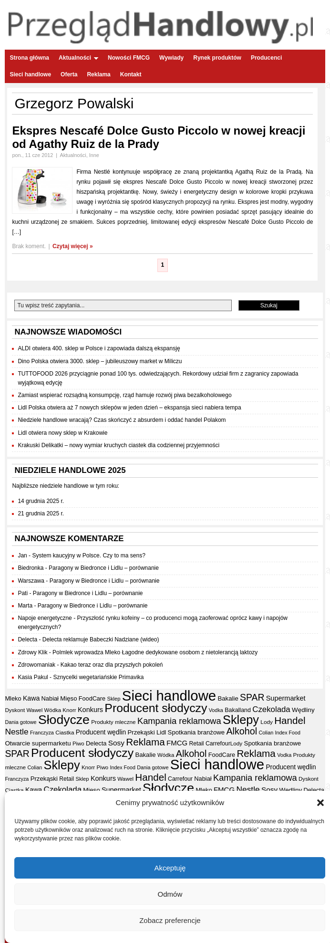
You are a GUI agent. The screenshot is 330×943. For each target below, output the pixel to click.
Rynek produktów (217, 57)
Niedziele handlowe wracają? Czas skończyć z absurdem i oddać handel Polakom (122, 420)
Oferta (69, 74)
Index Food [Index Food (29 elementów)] (287, 732)
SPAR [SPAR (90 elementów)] (252, 697)
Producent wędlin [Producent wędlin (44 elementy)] (101, 732)
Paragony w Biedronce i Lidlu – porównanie (104, 568)
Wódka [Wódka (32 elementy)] (52, 710)
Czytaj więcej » (72, 246)
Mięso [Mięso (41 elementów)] (68, 698)
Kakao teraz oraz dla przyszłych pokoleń (112, 664)
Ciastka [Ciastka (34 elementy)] (64, 732)
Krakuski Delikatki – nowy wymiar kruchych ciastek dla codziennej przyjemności (118, 445)
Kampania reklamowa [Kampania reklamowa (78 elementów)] (179, 721)
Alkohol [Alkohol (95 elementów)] (241, 731)
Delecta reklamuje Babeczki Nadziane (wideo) (100, 639)
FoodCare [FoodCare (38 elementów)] (92, 698)
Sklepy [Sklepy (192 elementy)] (241, 719)
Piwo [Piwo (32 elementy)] (78, 743)
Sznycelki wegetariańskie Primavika (98, 677)
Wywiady (171, 57)
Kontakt (131, 74)
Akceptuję (170, 868)
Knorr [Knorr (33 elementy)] (69, 710)
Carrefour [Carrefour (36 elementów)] (218, 743)
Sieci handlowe (30, 74)
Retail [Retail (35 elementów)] (196, 743)
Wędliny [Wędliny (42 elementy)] (303, 709)
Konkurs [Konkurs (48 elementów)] (90, 709)
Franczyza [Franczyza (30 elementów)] (42, 732)
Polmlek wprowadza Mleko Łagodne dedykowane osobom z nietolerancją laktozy (155, 652)
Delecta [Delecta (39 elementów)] (96, 743)
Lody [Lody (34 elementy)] (266, 722)
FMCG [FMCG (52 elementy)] (176, 743)
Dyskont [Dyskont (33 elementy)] (15, 710)
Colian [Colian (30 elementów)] (265, 732)
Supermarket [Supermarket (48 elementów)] (286, 698)
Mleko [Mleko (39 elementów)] (13, 698)
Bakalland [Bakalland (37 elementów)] (238, 710)
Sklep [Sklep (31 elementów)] (113, 699)
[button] (320, 803)
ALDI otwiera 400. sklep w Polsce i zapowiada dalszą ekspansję (99, 348)
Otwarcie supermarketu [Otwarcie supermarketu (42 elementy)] (38, 743)
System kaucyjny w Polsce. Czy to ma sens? (88, 555)
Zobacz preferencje (169, 921)
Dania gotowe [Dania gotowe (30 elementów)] (20, 722)
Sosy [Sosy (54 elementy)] (116, 743)
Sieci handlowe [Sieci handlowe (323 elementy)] (169, 695)
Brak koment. (29, 246)
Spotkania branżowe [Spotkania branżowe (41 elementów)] (196, 732)
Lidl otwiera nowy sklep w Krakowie (62, 433)
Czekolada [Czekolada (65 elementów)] (271, 709)
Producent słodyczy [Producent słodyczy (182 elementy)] (155, 708)
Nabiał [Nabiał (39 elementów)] (50, 698)
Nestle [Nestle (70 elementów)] (16, 731)
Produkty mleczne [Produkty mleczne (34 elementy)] (113, 722)
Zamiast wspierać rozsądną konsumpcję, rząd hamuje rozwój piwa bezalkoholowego (124, 395)
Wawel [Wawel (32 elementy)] (35, 710)
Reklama (98, 74)
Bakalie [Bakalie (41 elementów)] (227, 698)
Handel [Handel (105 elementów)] (289, 720)
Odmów (170, 895)
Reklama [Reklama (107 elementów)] (145, 741)
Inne (94, 155)
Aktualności (78, 57)
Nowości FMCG (129, 57)
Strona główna (29, 57)
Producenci (266, 57)
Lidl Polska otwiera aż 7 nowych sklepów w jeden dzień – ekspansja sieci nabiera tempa (129, 407)
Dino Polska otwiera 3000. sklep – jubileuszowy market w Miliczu (100, 361)
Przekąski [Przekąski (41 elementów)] (141, 732)
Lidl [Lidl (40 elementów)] (161, 732)
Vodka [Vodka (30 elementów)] (216, 710)
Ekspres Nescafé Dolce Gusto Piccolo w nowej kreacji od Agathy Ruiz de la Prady (158, 137)
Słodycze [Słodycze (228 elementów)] (64, 719)
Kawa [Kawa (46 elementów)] (31, 698)
